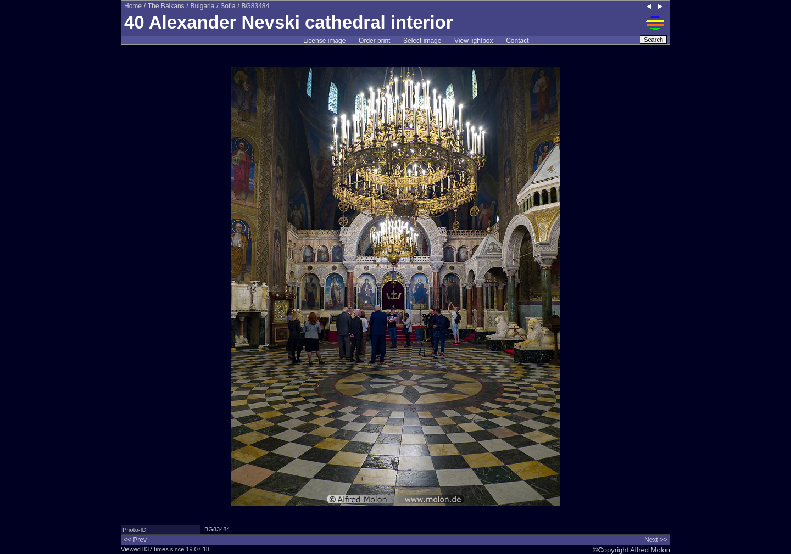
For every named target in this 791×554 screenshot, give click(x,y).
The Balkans (166, 6)
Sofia (227, 6)
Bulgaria (202, 6)
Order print (374, 40)
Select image (422, 40)
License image (324, 40)
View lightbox (473, 40)
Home (133, 6)
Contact (517, 40)
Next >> (655, 540)
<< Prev (135, 540)
